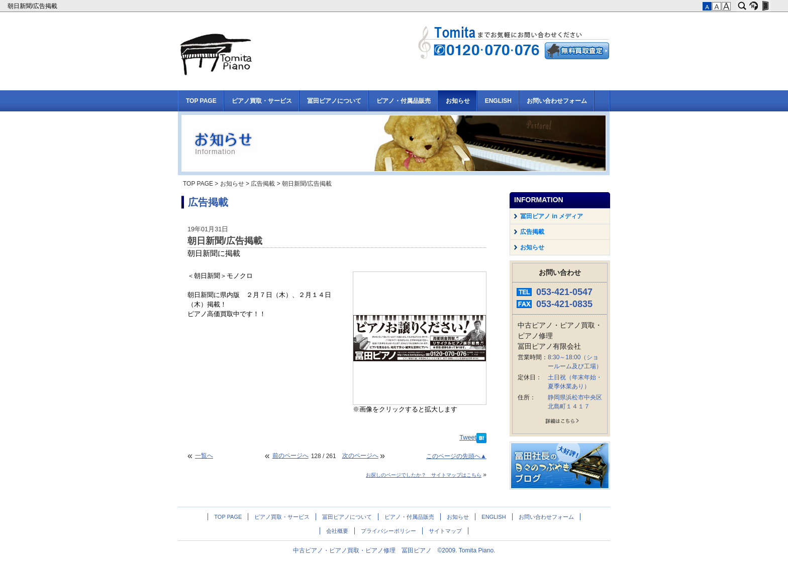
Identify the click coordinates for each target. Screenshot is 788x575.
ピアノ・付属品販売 (403, 100)
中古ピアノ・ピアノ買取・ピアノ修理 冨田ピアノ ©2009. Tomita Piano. (394, 550)
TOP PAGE (201, 100)
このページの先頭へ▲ (456, 456)
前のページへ (290, 455)
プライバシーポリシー (388, 531)
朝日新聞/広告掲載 (33, 6)
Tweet (467, 437)
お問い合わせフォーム (557, 100)
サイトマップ (445, 531)
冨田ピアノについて (334, 100)
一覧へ (204, 455)
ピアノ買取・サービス (262, 100)
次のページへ (360, 455)
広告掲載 (263, 183)
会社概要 (337, 531)
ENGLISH (498, 100)
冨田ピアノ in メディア (551, 216)
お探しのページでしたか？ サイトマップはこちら (423, 475)
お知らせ (458, 100)
